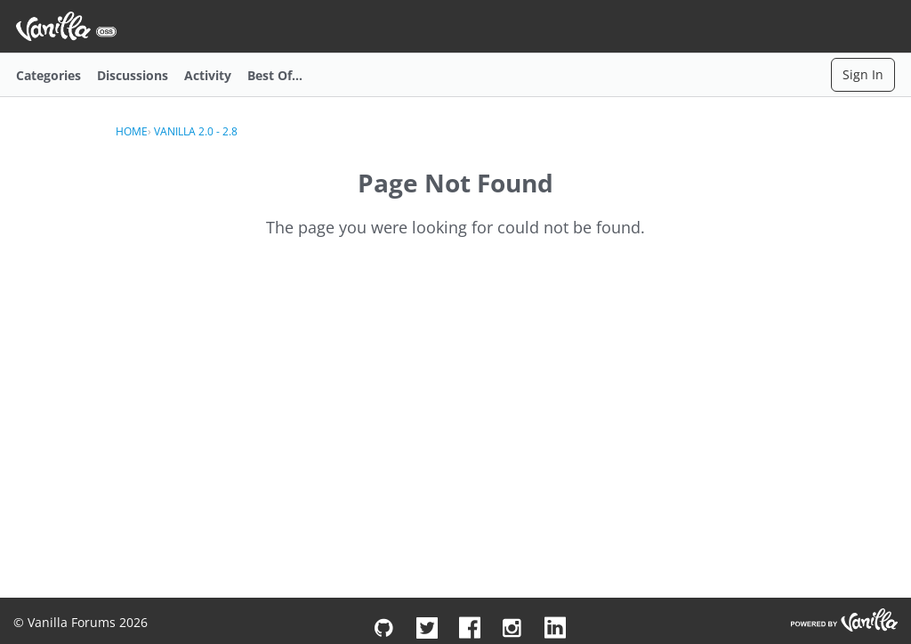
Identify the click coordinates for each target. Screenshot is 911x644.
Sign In (862, 74)
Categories (48, 75)
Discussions (132, 75)
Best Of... (274, 75)
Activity (207, 75)
